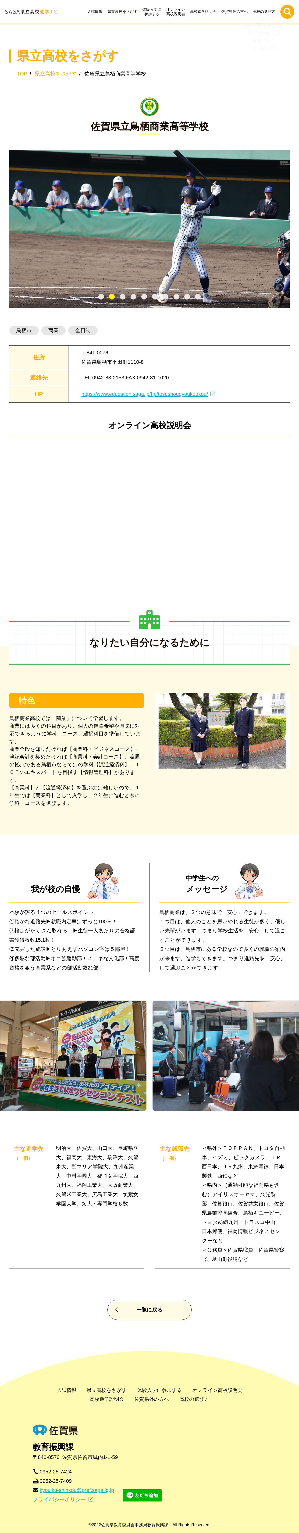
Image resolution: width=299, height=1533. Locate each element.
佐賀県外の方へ (236, 12)
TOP (22, 74)
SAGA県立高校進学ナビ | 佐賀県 (31, 11)
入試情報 (96, 12)
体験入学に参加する (153, 11)
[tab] (101, 296)
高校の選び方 (265, 12)
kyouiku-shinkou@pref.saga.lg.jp (77, 1490)
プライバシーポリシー (59, 1499)
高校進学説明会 (204, 12)
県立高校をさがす (124, 12)
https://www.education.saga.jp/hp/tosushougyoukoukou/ (144, 394)
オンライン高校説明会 (176, 11)
